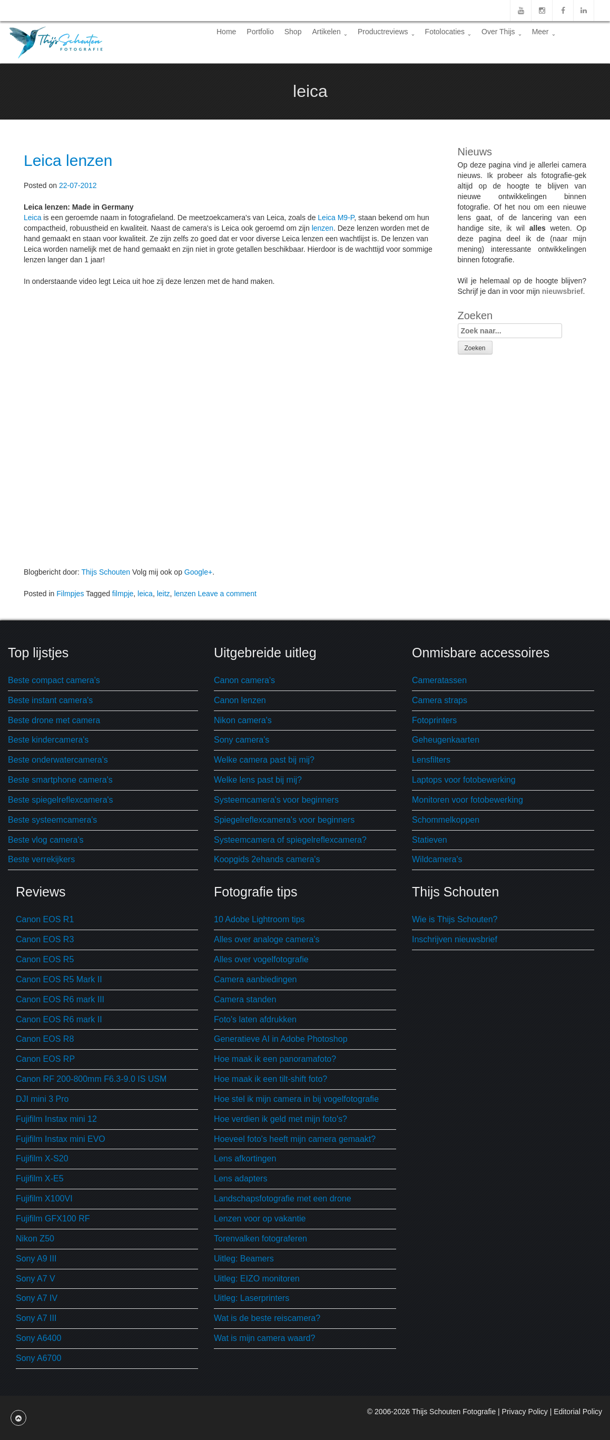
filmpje (122, 593)
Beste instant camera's (50, 700)
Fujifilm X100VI (44, 1198)
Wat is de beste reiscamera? (267, 1318)
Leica (32, 217)
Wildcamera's (437, 859)
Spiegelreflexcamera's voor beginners (284, 819)
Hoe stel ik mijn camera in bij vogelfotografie (296, 1098)
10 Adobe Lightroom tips (259, 919)
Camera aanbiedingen (255, 979)
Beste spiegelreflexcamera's (60, 799)
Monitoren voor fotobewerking (467, 799)
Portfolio (260, 31)
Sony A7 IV (36, 1298)
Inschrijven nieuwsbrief (454, 939)
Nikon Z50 (35, 1238)
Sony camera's (241, 739)
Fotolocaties (448, 31)
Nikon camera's (243, 720)
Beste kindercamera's (48, 739)
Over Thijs (501, 31)
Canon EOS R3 (45, 939)
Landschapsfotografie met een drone (282, 1198)
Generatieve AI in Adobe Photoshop (281, 1038)
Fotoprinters (434, 720)
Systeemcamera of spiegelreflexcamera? (290, 839)
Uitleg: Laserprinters (251, 1298)
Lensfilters (431, 759)
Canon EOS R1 (45, 919)
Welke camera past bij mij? (264, 759)
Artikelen (329, 31)
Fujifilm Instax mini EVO (60, 1139)
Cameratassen (439, 680)
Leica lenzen (68, 160)
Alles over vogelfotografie (261, 959)
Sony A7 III (36, 1318)
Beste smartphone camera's (60, 779)
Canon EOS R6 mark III (60, 999)
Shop (293, 31)
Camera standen (245, 999)
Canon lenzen (240, 700)
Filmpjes (70, 593)
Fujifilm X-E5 (40, 1178)
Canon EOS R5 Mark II (59, 979)
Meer (543, 31)
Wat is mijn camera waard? (264, 1338)
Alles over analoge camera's (267, 939)
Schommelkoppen (445, 819)
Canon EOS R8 (45, 1038)
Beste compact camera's (54, 680)
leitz (163, 593)
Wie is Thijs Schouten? (454, 919)
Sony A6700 (38, 1358)
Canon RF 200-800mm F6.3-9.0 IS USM (91, 1078)
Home (226, 31)
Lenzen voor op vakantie (260, 1218)
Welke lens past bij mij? (258, 779)
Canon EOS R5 (45, 959)
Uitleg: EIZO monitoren (257, 1278)
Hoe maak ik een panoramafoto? (275, 1058)
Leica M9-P (336, 217)
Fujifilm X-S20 (42, 1158)
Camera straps (439, 700)
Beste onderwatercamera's (58, 759)
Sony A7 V (35, 1278)
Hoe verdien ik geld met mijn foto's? (280, 1118)
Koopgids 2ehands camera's (267, 859)
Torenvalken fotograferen (260, 1238)
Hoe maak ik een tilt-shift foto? (270, 1078)
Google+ (198, 572)
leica (145, 593)
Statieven (429, 839)
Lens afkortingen (245, 1158)
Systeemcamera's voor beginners (276, 799)
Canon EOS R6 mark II (59, 1019)
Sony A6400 (38, 1338)
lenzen (322, 228)
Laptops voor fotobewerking (464, 779)
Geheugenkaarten (445, 739)
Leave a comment (227, 593)
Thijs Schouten (105, 572)
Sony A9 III (36, 1258)
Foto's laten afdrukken (255, 1019)
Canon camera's (244, 680)
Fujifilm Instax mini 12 (56, 1118)
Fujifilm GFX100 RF (53, 1218)
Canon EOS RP (45, 1058)
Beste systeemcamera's (52, 819)
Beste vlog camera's (46, 839)
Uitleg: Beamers (244, 1258)
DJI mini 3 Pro (42, 1098)
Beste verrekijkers (41, 859)
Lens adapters (240, 1178)
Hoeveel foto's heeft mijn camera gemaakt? (295, 1139)
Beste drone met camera (54, 720)
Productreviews (386, 31)
